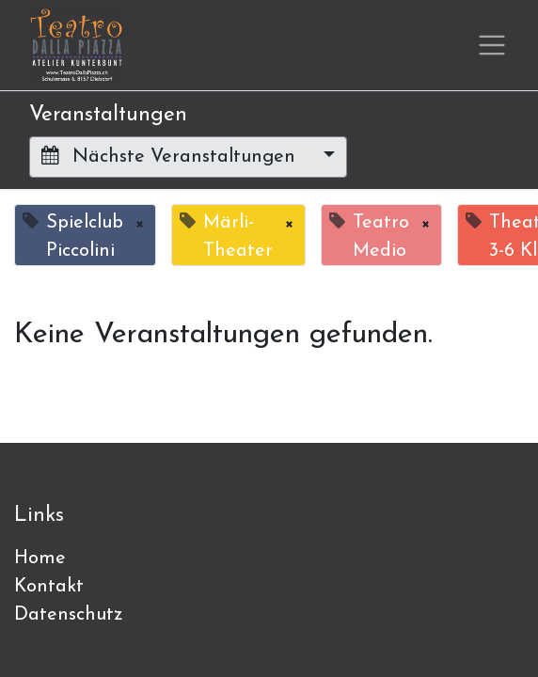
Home (40, 558)
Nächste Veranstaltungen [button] (171, 156)
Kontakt (49, 586)
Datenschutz (68, 615)
